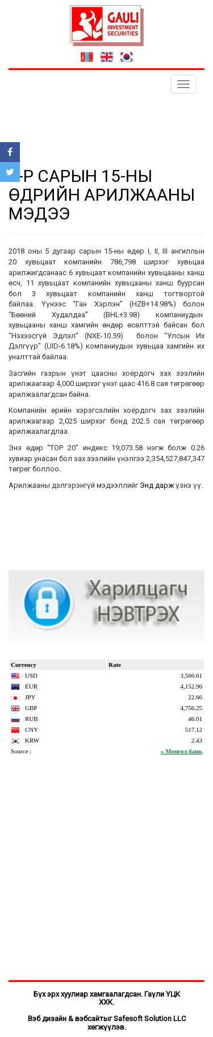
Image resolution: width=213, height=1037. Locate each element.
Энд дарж (157, 485)
